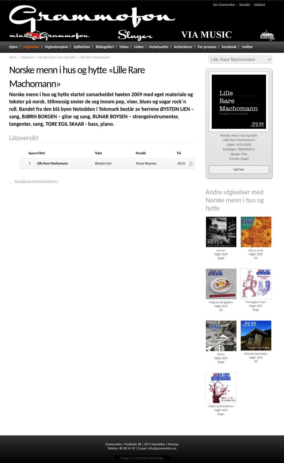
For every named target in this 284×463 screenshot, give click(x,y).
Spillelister (82, 47)
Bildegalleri (105, 47)
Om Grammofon (224, 5)
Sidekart (259, 5)
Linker (139, 47)
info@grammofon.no (162, 448)
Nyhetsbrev (183, 47)
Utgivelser (31, 47)
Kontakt (244, 5)
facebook (229, 47)
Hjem (13, 47)
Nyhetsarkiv (158, 47)
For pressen (207, 47)
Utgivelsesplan (56, 47)
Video (124, 47)
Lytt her (239, 169)
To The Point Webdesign (147, 458)
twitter (247, 47)
